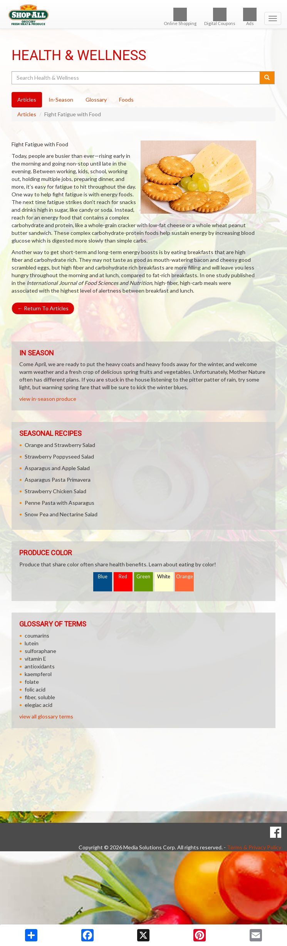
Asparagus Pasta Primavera (58, 479)
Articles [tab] (26, 99)
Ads (250, 17)
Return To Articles (43, 308)
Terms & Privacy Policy (254, 847)
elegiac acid (38, 705)
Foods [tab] (126, 99)
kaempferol (38, 674)
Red (123, 576)
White (163, 576)
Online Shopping (180, 17)
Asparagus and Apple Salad (57, 468)
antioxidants (40, 666)
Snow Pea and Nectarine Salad (61, 514)
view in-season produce (47, 398)
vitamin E (35, 658)
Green (143, 576)
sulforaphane (40, 651)
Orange (184, 576)
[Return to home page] (143, 15)
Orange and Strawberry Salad (60, 445)
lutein (32, 643)
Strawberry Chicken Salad (55, 491)
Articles (26, 114)
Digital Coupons (219, 17)
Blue (102, 576)
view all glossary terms (46, 716)
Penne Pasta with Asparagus (59, 502)
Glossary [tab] (96, 99)
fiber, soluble (40, 697)
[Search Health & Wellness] (136, 77)
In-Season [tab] (61, 99)
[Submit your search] (267, 77)
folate (32, 681)
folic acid (35, 689)
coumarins (37, 635)
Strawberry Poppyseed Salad (59, 456)
